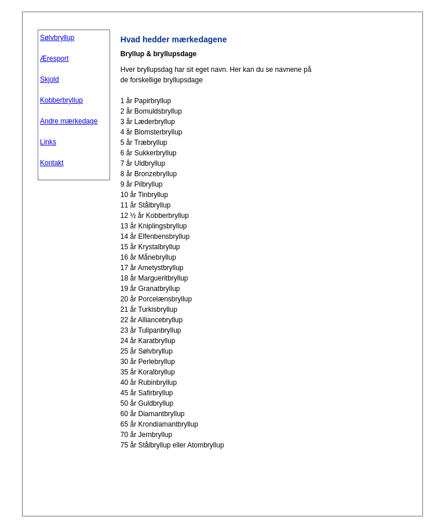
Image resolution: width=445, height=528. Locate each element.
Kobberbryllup (61, 100)
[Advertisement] (361, 203)
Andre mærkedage (68, 121)
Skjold (49, 79)
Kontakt (52, 163)
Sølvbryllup (57, 38)
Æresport (54, 58)
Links (48, 142)
